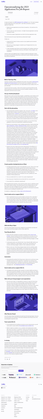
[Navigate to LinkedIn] (41, 384)
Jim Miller (33, 110)
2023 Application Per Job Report (21, 22)
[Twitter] (39, 388)
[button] (41, 1)
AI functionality (29, 264)
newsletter (8, 351)
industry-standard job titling (20, 125)
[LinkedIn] (41, 388)
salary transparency (11, 125)
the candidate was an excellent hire (26, 325)
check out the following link (25, 191)
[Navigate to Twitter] (39, 384)
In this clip (17, 113)
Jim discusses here (24, 144)
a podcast (10, 352)
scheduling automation (20, 264)
